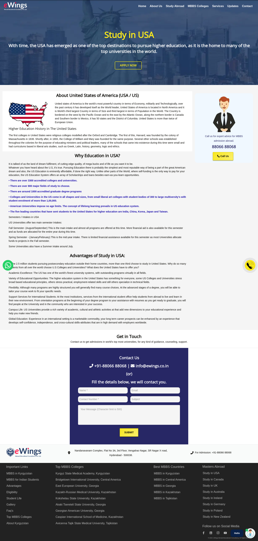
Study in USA (211, 473)
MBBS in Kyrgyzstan (19, 473)
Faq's (10, 510)
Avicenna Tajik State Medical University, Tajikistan (87, 523)
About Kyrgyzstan (18, 523)
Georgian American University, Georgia (80, 510)
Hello (237, 533)
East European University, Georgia (77, 485)
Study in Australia (214, 491)
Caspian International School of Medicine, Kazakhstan (89, 516)
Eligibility (12, 492)
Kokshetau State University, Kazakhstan (81, 498)
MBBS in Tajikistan (165, 498)
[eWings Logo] (15, 6)
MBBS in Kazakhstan (167, 492)
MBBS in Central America (170, 479)
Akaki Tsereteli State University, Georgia (81, 504)
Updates (232, 6)
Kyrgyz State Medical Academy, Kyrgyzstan (83, 473)
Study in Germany (214, 504)
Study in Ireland (212, 497)
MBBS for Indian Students (23, 479)
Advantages (14, 485)
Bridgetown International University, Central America (88, 479)
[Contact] (250, 265)
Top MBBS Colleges (19, 516)
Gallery (11, 504)
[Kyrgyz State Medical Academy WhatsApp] (8, 265)
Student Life (14, 498)
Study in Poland (213, 510)
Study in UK (210, 485)
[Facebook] (205, 533)
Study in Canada (213, 479)
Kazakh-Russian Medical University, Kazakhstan (86, 492)
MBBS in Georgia (165, 485)
